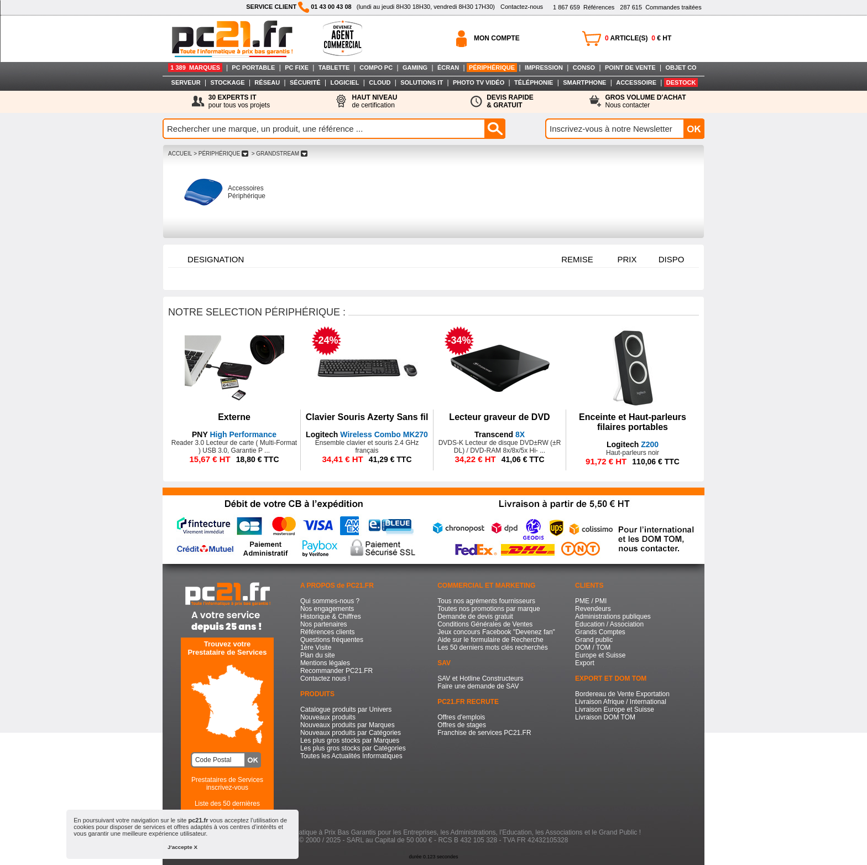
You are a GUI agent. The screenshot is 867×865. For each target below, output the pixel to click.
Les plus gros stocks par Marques (349, 740)
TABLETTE (334, 67)
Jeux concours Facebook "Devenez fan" (496, 632)
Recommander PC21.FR (336, 671)
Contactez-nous (521, 6)
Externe (234, 417)
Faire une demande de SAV (478, 686)
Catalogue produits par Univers (345, 709)
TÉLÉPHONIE (533, 82)
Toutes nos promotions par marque (488, 609)
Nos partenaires (323, 624)
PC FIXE (297, 67)
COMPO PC (376, 67)
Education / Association (609, 624)
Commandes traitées (660, 7)
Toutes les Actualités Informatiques (351, 756)
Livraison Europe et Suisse (614, 709)
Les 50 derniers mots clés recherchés (492, 647)
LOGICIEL (344, 82)
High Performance (234, 434)
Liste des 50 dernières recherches (227, 807)
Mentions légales (325, 663)
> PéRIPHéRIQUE (221, 154)
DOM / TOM (592, 647)
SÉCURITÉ (305, 82)
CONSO (584, 67)
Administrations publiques (613, 616)
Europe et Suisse (600, 655)
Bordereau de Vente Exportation (622, 694)
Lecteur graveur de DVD (499, 417)
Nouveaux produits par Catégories (350, 733)
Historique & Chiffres (330, 616)
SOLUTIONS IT (421, 82)
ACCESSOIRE (636, 82)
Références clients (327, 632)
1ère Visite (315, 647)
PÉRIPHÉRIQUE (492, 67)
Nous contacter (645, 101)
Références (583, 7)
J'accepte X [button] (182, 847)
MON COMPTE (497, 38)
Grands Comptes (600, 632)
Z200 (633, 444)
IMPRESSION (544, 67)
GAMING (415, 67)
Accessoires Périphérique (246, 192)
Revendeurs (593, 609)
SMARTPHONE (584, 82)
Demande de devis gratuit (475, 616)
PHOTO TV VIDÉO (478, 82)
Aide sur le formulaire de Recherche (490, 640)
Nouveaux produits (328, 717)
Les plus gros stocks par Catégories (353, 748)
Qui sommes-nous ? (329, 601)
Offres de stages (461, 725)
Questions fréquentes (331, 640)
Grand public (594, 640)
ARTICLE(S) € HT (638, 38)
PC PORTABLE (253, 67)
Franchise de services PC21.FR (484, 733)
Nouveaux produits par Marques (347, 725)
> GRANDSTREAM (279, 154)
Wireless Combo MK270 (367, 434)
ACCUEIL (180, 154)
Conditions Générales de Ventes (484, 624)
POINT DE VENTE (630, 67)
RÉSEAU (267, 82)
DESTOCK (681, 82)
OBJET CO (680, 67)
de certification (374, 101)
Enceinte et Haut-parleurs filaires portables (632, 422)
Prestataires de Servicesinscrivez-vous (227, 783)
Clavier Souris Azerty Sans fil (367, 417)
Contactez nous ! (325, 678)
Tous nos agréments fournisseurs (486, 601)
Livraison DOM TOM (605, 717)
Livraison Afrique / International (620, 702)
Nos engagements (327, 609)
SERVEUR (186, 82)
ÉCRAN (448, 67)
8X (499, 434)
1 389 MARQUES (195, 67)
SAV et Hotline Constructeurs (480, 678)
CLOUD (379, 82)
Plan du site (317, 655)
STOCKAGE (227, 82)
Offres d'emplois (461, 717)
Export (584, 663)
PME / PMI (591, 601)
